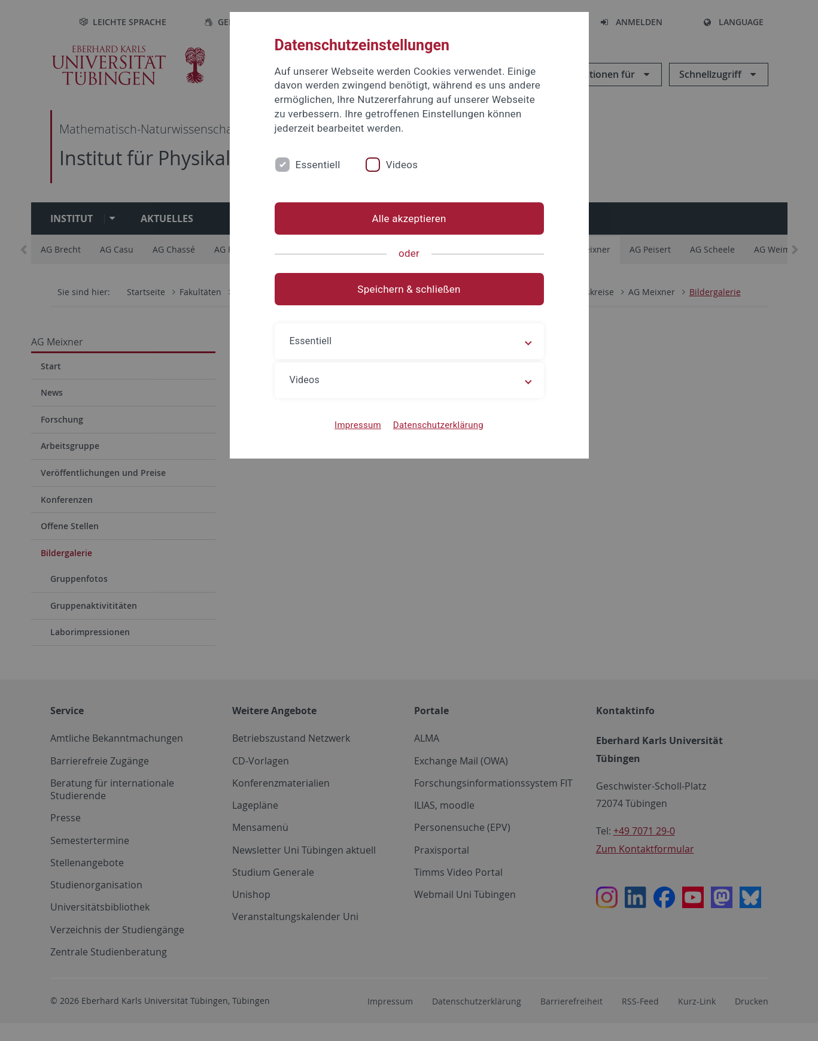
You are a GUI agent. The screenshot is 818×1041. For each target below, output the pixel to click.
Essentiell (318, 165)
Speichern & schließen (408, 289)
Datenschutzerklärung (438, 425)
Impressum (358, 425)
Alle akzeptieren (409, 218)
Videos (402, 165)
